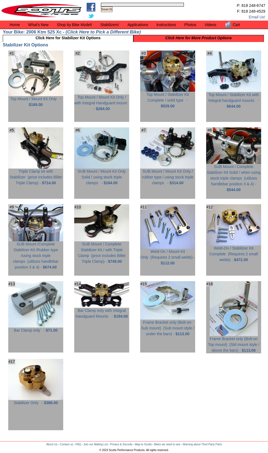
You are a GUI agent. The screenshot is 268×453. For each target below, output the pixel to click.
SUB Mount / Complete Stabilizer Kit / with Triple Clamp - (101, 251)
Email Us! (257, 17)
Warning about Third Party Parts (202, 444)
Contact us (66, 444)
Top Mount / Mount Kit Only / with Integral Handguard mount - (101, 101)
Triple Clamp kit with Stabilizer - (35, 175)
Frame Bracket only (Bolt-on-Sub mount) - (167, 326)
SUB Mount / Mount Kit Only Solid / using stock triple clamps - (101, 175)
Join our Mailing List (96, 444)
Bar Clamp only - (35, 328)
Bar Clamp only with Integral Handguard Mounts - (101, 311)
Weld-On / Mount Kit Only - (167, 255)
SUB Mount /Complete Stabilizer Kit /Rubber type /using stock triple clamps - (35, 253)
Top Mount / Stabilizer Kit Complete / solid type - (167, 98)
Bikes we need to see (167, 444)
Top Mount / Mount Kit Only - (35, 100)
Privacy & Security (121, 444)
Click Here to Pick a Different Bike (103, 31)
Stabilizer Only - (35, 400)
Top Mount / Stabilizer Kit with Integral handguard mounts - (233, 98)
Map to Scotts (143, 444)
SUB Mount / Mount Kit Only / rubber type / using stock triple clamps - (167, 175)
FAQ (78, 444)
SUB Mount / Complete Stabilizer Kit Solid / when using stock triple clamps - (233, 176)
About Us (51, 444)
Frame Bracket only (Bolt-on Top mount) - (233, 342)
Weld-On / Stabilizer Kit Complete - (233, 252)
